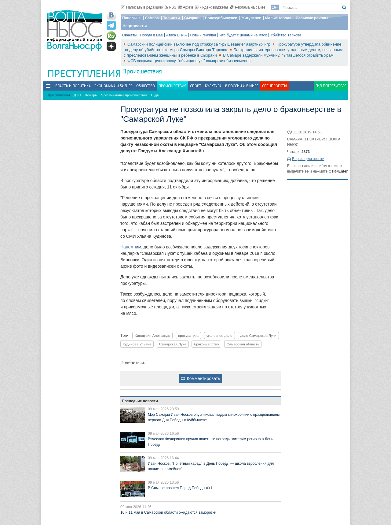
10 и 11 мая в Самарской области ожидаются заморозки (168, 512)
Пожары (91, 95)
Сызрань (192, 18)
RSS (171, 7)
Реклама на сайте (247, 7)
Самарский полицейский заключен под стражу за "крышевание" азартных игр (199, 44)
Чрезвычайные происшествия (124, 95)
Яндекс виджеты (211, 7)
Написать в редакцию (142, 7)
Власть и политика (73, 86)
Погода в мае (151, 35)
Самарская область (243, 344)
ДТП (77, 95)
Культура (213, 86)
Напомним (130, 246)
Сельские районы (312, 18)
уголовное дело (219, 335)
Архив (185, 7)
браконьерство (206, 344)
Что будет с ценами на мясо (243, 35)
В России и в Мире (241, 86)
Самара (152, 18)
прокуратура (188, 335)
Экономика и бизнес (113, 86)
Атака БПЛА (176, 35)
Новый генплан (203, 35)
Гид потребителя (331, 86)
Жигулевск (251, 18)
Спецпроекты (274, 86)
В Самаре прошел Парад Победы (177, 488)
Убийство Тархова (285, 35)
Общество (145, 86)
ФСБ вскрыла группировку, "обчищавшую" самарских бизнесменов (188, 60)
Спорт (195, 86)
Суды (155, 95)
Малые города (278, 18)
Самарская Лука (172, 344)
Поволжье (131, 18)
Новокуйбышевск (221, 18)
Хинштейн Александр (152, 335)
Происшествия (142, 71)
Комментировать (200, 378)
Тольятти (171, 18)
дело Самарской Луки (258, 335)
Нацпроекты (134, 26)
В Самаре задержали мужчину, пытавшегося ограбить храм (278, 55)
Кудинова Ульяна (137, 344)
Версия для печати (308, 159)
